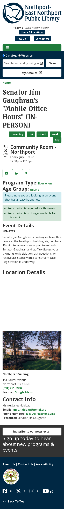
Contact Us (42, 38)
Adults (34, 189)
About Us (9, 464)
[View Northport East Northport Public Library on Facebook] (7, 492)
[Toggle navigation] (7, 47)
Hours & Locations (32, 32)
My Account (30, 73)
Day (57, 140)
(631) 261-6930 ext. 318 (39, 414)
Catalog (11, 55)
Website (27, 55)
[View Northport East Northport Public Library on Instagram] (34, 492)
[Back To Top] (32, 501)
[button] (31, 28)
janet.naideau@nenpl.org (28, 409)
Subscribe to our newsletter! (32, 431)
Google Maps (24, 392)
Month (42, 134)
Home (7, 83)
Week (55, 134)
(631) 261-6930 (12, 388)
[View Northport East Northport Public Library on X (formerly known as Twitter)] (21, 492)
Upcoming (17, 134)
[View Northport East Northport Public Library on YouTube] (48, 492)
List (31, 134)
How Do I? (23, 38)
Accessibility (44, 464)
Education (45, 183)
